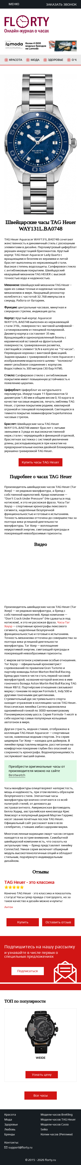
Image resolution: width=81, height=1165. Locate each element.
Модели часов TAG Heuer (58, 1119)
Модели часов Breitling (57, 1114)
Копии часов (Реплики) (57, 1134)
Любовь (9, 1129)
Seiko (44, 1129)
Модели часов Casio (55, 1124)
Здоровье (11, 1124)
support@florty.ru (20, 1147)
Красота (10, 1114)
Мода (8, 1119)
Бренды (9, 1134)
